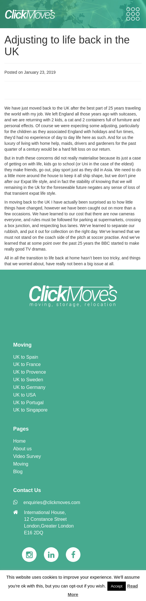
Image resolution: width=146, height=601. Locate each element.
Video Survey (27, 456)
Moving (20, 463)
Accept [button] (117, 586)
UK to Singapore (30, 409)
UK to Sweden (28, 379)
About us (22, 448)
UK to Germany (29, 387)
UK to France (27, 364)
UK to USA (24, 394)
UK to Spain (25, 357)
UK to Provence (29, 372)
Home (19, 441)
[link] (73, 295)
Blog (18, 471)
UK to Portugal (28, 402)
